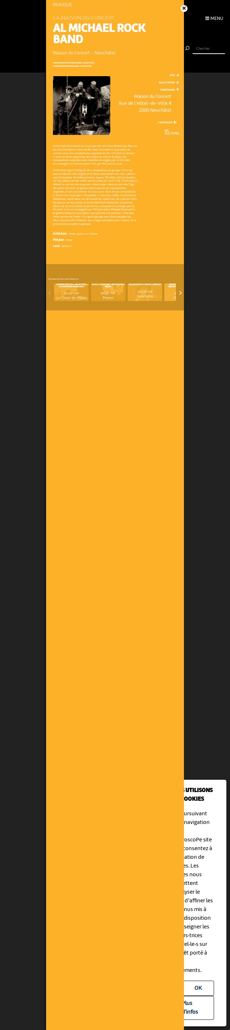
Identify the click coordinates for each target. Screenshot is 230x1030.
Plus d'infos (190, 1008)
